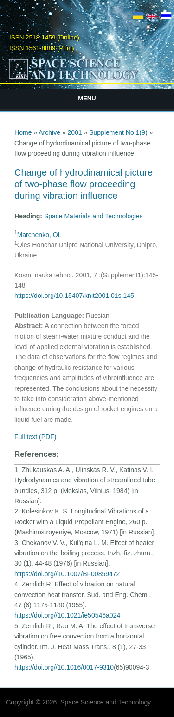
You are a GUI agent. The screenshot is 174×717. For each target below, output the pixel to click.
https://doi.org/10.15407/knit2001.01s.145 (74, 295)
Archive (49, 132)
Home (23, 132)
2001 (75, 132)
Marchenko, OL (39, 234)
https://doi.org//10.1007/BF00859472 (67, 574)
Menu (87, 98)
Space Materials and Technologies (93, 216)
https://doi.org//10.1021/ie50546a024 (67, 615)
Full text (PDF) (35, 437)
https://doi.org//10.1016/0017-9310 (64, 667)
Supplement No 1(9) (118, 132)
